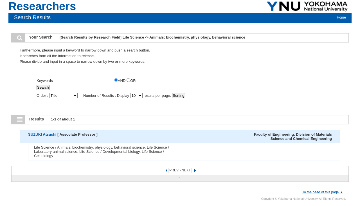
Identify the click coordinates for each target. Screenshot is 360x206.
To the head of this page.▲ (322, 192)
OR (131, 81)
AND (120, 81)
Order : (57, 95)
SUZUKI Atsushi (42, 134)
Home (341, 17)
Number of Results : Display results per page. (127, 95)
